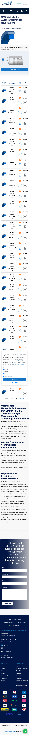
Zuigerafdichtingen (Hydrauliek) (12, 28)
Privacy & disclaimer (14, 728)
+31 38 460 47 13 (11, 639)
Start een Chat (6, 651)
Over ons (3, 666)
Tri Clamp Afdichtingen (21, 685)
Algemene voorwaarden (21, 725)
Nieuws (5, 648)
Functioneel (7, 373)
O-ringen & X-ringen (21, 675)
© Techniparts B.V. (6, 725)
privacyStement (18, 360)
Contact (3, 668)
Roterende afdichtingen (22, 680)
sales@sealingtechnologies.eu (12, 641)
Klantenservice (5, 671)
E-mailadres (5, 574)
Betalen (3, 673)
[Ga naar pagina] (16, 398)
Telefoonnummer (6, 580)
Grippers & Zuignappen (21, 668)
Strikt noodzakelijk (8, 367)
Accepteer (14, 379)
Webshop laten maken (10, 731)
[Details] (20, 91)
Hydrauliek (18, 671)
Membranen (19, 673)
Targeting (6, 371)
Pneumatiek (19, 678)
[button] (11, 11)
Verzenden (7, 603)
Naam (3, 567)
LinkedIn (5, 645)
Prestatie (6, 369)
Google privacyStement (18, 364)
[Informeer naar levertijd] (25, 91)
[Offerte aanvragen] (25, 102)
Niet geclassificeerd (8, 376)
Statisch (18, 683)
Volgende (22, 398)
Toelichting (4, 587)
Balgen (17, 666)
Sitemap (3, 680)
